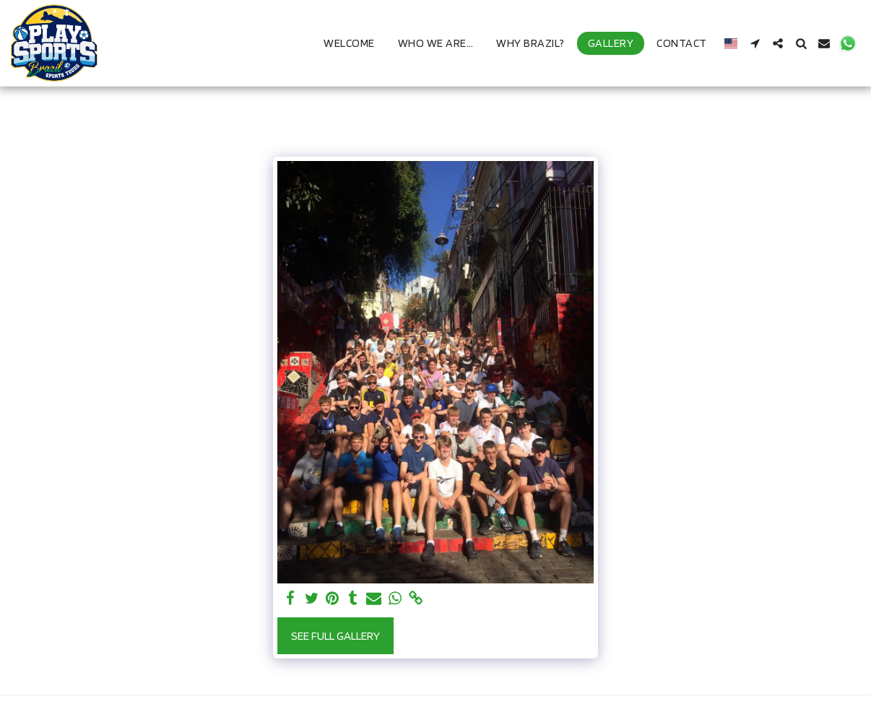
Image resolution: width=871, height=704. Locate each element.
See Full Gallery (335, 635)
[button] (755, 43)
